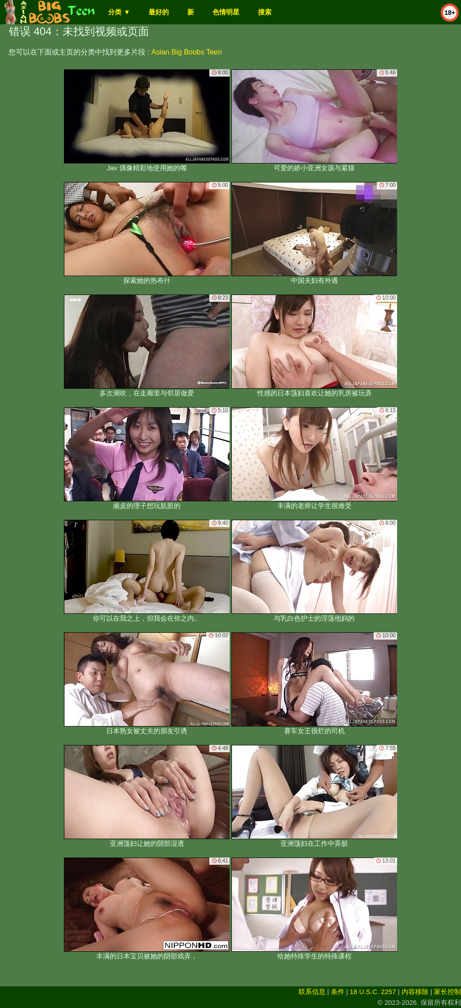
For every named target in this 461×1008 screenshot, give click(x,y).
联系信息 (311, 991)
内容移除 (415, 991)
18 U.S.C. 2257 (373, 991)
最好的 (159, 12)
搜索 (264, 12)
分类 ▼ (119, 12)
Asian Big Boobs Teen (186, 52)
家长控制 (447, 991)
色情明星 (226, 12)
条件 (337, 991)
